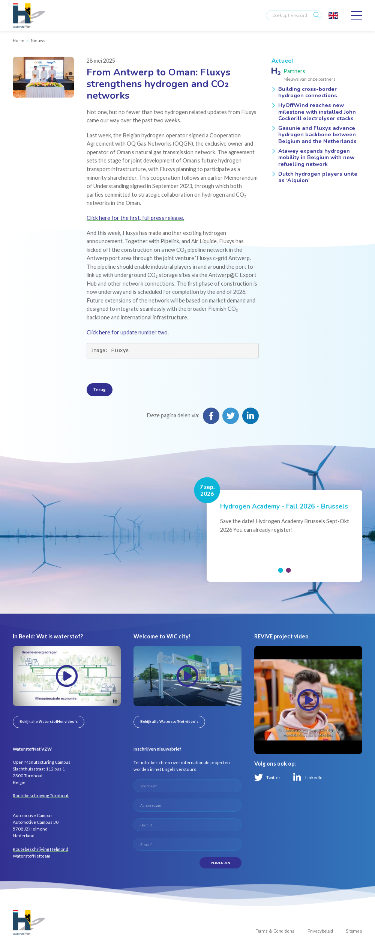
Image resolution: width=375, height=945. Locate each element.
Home (18, 40)
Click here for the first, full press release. (135, 218)
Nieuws (38, 40)
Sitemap (354, 932)
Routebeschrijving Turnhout (41, 795)
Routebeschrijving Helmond (40, 849)
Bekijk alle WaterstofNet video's (49, 721)
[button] (280, 570)
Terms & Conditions (275, 932)
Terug (99, 389)
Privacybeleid (320, 932)
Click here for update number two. (128, 332)
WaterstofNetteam (31, 855)
